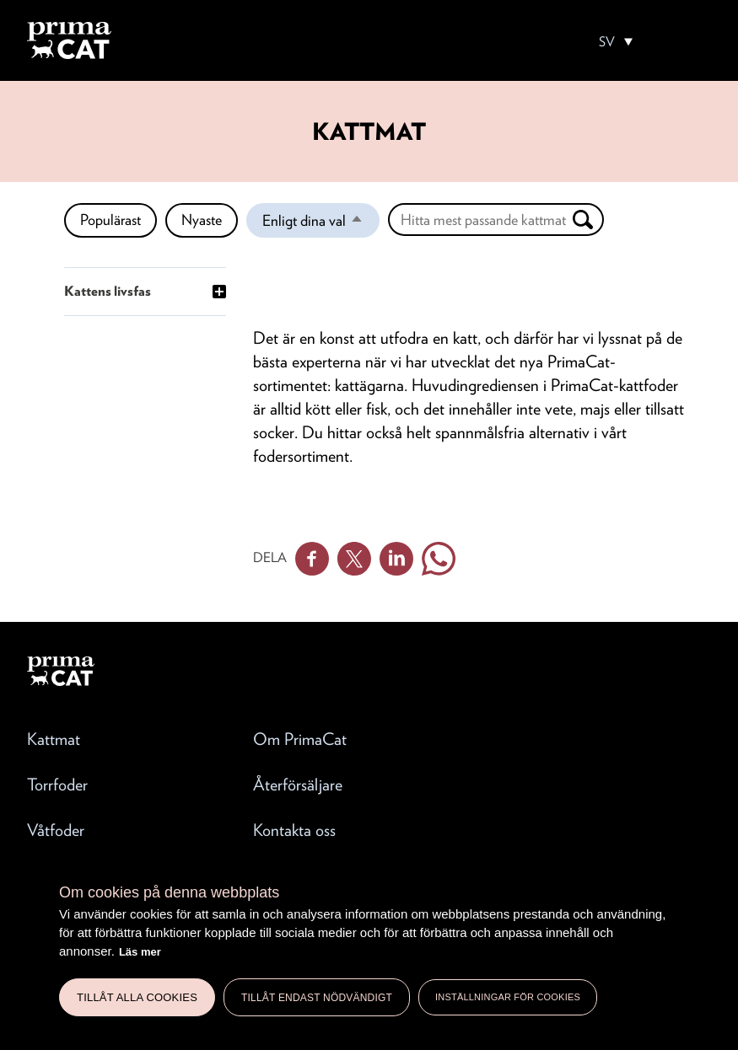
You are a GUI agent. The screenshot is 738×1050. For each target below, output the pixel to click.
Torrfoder (57, 784)
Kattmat (53, 739)
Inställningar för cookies (507, 997)
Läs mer (140, 952)
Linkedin (396, 559)
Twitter (354, 559)
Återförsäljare (297, 784)
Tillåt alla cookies (137, 997)
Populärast (110, 219)
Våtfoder (55, 830)
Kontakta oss (294, 830)
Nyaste (201, 219)
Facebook (312, 559)
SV (607, 42)
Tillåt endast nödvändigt (316, 998)
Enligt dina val (321, 224)
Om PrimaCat (300, 739)
